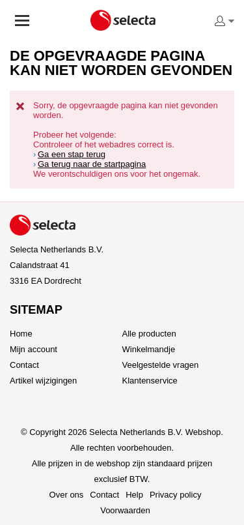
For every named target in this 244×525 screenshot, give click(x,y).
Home (21, 333)
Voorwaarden (125, 510)
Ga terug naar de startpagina (92, 164)
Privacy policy (175, 495)
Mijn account (33, 349)
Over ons (66, 495)
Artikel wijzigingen (43, 380)
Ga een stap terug (71, 154)
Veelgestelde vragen (160, 365)
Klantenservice (150, 380)
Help (134, 495)
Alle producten (149, 333)
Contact (24, 365)
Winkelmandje (149, 349)
